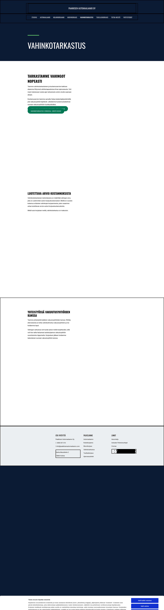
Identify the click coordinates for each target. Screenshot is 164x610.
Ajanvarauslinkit (89, 456)
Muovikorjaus (72, 17)
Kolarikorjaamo (58, 17)
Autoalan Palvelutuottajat (120, 443)
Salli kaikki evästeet (145, 584)
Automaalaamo (45, 17)
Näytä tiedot (105, 601)
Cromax (114, 446)
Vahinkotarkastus (86, 17)
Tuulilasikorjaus (102, 17)
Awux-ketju (115, 439)
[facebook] (116, 452)
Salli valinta (145, 589)
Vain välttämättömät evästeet (145, 595)
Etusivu (34, 17)
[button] (46, 111)
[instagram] (116, 450)
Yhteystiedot (127, 17)
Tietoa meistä (115, 17)
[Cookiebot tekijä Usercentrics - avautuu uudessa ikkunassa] (15, 601)
